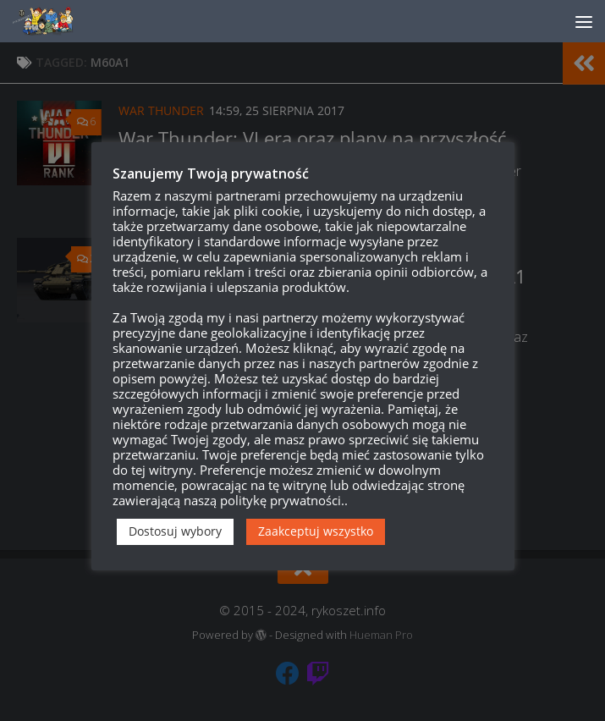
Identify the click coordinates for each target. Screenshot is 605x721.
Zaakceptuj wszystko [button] (315, 531)
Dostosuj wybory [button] (175, 531)
